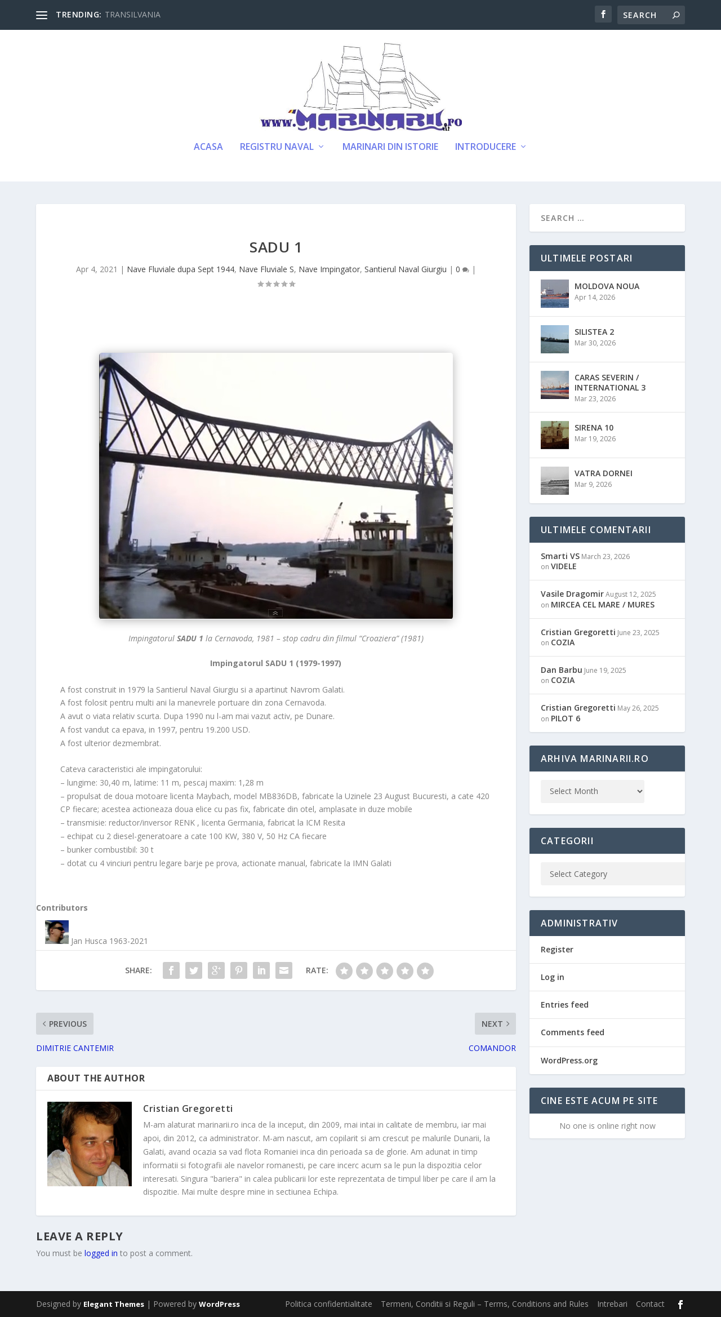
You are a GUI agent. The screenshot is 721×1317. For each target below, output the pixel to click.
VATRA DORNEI (604, 473)
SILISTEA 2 (594, 331)
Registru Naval (277, 147)
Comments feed (572, 1032)
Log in (552, 977)
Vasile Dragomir (572, 593)
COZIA (563, 642)
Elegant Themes (113, 1304)
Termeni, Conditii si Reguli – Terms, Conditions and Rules (485, 1303)
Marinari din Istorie (390, 147)
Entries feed (565, 1004)
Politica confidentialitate (328, 1303)
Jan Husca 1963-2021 (109, 940)
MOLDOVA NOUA (607, 286)
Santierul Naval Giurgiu (405, 269)
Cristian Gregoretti (188, 1108)
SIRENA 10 (594, 427)
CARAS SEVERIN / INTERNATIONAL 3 (610, 382)
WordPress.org (569, 1060)
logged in (101, 1253)
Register (557, 949)
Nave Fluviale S (266, 269)
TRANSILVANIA (133, 14)
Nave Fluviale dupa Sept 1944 (180, 269)
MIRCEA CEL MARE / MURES (603, 604)
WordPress (219, 1304)
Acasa (208, 147)
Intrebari (612, 1303)
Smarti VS (560, 556)
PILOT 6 (565, 718)
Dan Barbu (561, 669)
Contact (650, 1303)
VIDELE (564, 566)
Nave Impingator (329, 269)
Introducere (485, 147)
